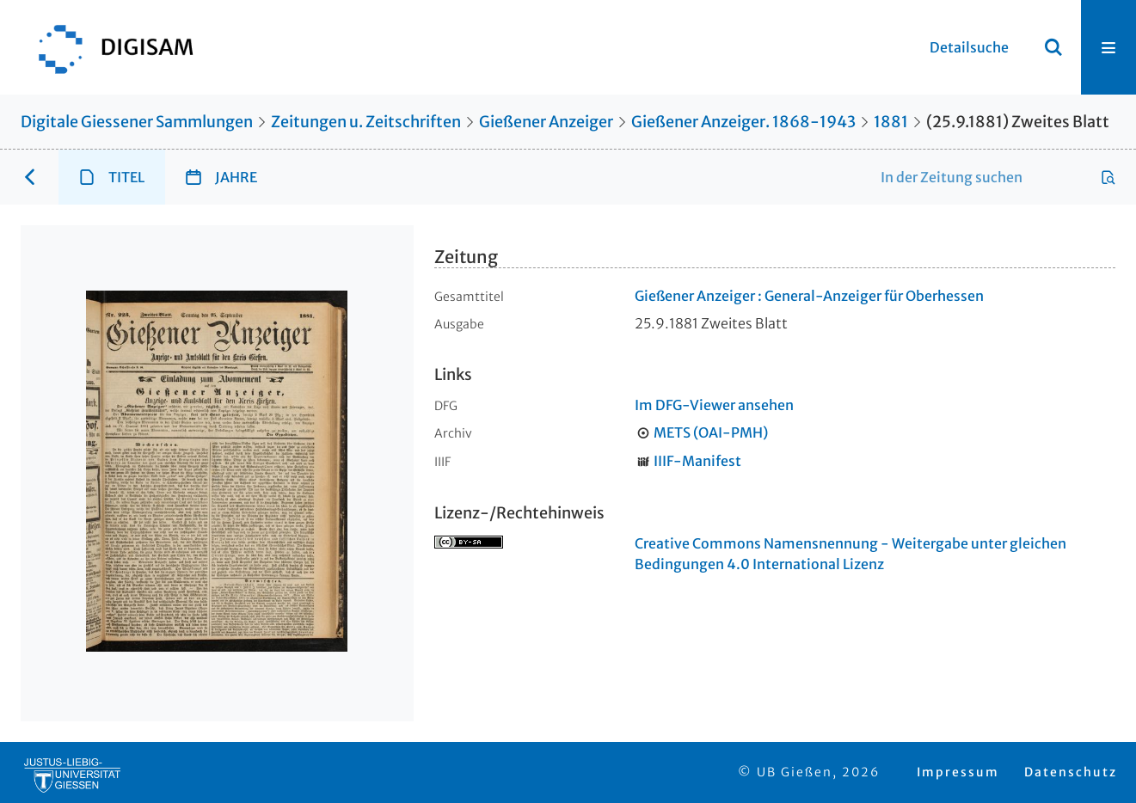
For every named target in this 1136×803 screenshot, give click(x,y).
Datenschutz (1070, 772)
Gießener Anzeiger (546, 122)
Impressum (958, 772)
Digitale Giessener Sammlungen (137, 122)
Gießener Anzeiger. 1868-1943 (743, 122)
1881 (891, 122)
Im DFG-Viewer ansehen (714, 405)
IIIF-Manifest (697, 460)
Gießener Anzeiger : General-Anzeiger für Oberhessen (809, 295)
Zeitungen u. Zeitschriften (366, 122)
